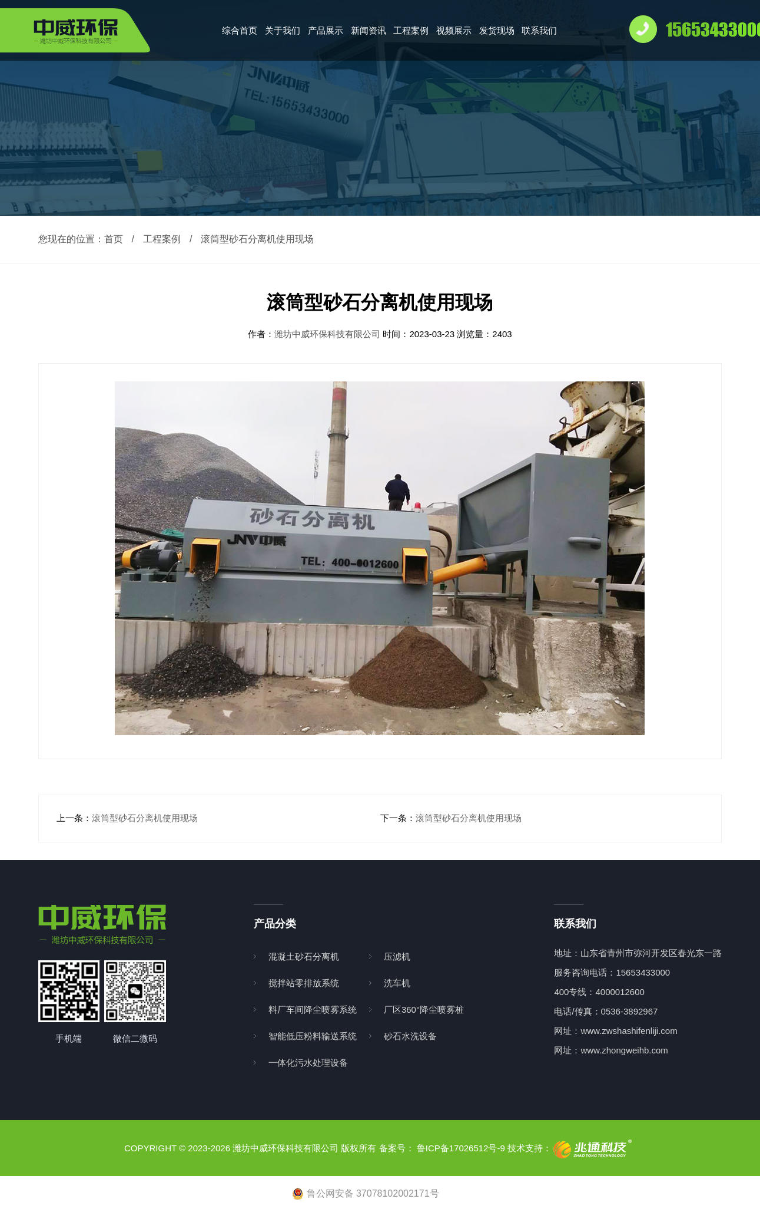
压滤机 (397, 956)
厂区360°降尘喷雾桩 (424, 1009)
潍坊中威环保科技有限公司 (328, 334)
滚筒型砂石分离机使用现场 (145, 818)
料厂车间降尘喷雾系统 (312, 1009)
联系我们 (539, 30)
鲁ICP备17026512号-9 (460, 1148)
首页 (113, 239)
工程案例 (411, 30)
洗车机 (397, 983)
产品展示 (325, 30)
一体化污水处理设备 (308, 1063)
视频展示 (454, 30)
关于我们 (282, 30)
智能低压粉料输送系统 (312, 1036)
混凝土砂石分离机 (303, 956)
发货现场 (497, 30)
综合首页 (239, 30)
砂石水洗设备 (410, 1036)
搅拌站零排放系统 (303, 983)
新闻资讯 (368, 30)
